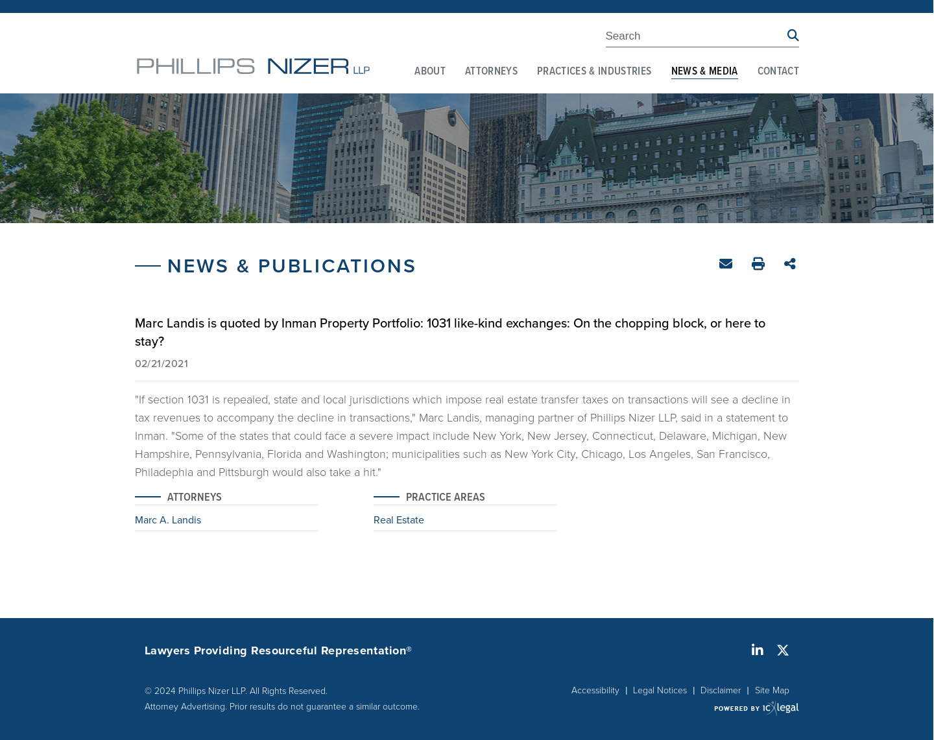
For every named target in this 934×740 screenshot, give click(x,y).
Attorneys (491, 72)
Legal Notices (660, 690)
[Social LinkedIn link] (757, 650)
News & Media (704, 72)
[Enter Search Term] (696, 38)
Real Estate (399, 521)
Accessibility (595, 690)
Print (760, 265)
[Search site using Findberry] (793, 36)
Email (727, 266)
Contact (778, 72)
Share (791, 264)
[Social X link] (782, 650)
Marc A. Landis (168, 521)
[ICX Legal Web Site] (756, 708)
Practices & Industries (594, 72)
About (430, 72)
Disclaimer (720, 690)
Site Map (772, 690)
